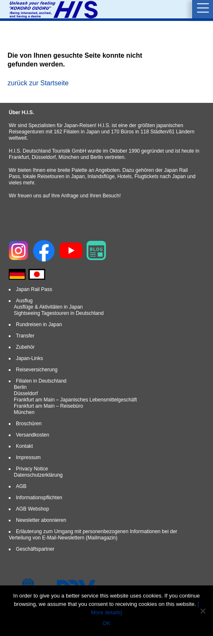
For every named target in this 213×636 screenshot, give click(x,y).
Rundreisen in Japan (39, 324)
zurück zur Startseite (38, 83)
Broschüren (28, 424)
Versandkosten (32, 435)
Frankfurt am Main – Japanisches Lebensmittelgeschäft (75, 400)
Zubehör (25, 347)
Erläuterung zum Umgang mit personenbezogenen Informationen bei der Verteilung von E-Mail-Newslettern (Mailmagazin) (93, 535)
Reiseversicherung (36, 370)
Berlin (20, 387)
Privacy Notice (32, 469)
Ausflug (24, 301)
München (24, 412)
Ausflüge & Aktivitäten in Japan (48, 307)
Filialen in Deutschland (41, 381)
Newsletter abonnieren (41, 520)
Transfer (25, 336)
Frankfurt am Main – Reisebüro (48, 406)
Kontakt (24, 446)
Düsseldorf (26, 393)
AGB (21, 486)
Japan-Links (29, 358)
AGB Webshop (32, 509)
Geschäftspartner (35, 549)
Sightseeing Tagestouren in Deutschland (59, 313)
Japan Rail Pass (34, 289)
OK (106, 623)
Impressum (28, 457)
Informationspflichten (39, 498)
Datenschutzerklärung (38, 475)
